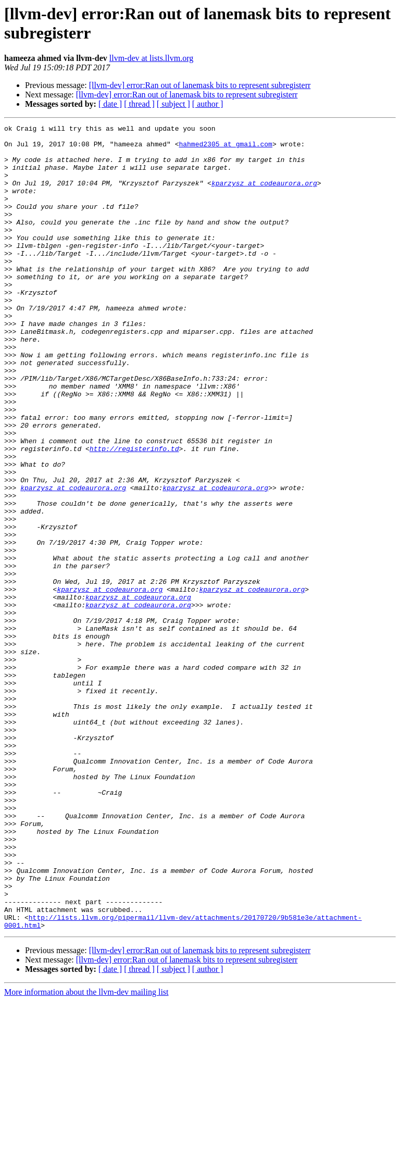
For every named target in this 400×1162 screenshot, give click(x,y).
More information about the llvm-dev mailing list (86, 1152)
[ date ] (110, 103)
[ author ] (207, 103)
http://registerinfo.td (134, 514)
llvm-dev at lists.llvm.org (151, 58)
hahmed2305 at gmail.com (225, 148)
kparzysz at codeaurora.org (264, 195)
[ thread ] (139, 103)
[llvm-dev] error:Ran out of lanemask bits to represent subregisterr (200, 85)
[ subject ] (173, 103)
